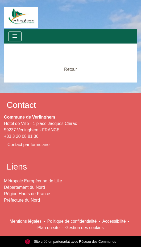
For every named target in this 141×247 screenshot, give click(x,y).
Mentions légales (26, 221)
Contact (21, 105)
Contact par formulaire (28, 144)
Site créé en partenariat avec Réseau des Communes (70, 242)
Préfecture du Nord (22, 200)
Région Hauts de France (27, 193)
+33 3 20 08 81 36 (21, 136)
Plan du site (48, 227)
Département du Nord (24, 187)
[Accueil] (21, 14)
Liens (17, 166)
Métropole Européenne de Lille (33, 181)
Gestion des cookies (84, 227)
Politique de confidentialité (72, 221)
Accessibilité (114, 221)
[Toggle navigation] (15, 36)
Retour (70, 69)
